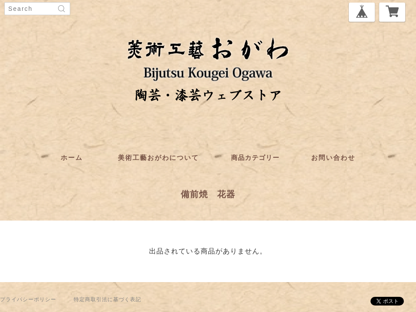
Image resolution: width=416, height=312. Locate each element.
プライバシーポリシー (28, 299)
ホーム (72, 157)
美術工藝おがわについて (158, 157)
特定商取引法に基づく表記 (107, 299)
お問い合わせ (333, 157)
